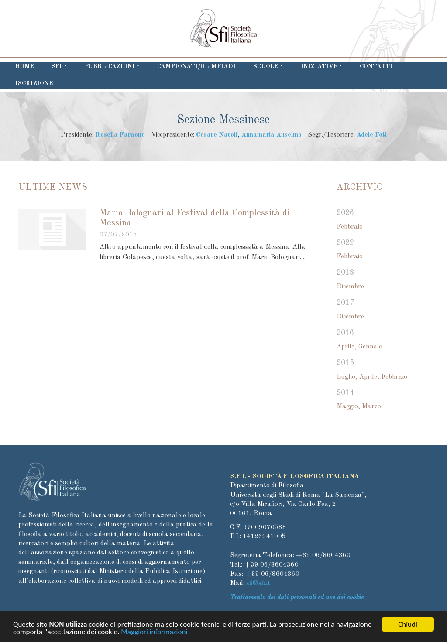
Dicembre (350, 286)
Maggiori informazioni (154, 633)
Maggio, (348, 406)
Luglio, (347, 377)
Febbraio (350, 227)
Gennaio (370, 347)
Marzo (371, 406)
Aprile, (347, 347)
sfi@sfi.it (258, 583)
